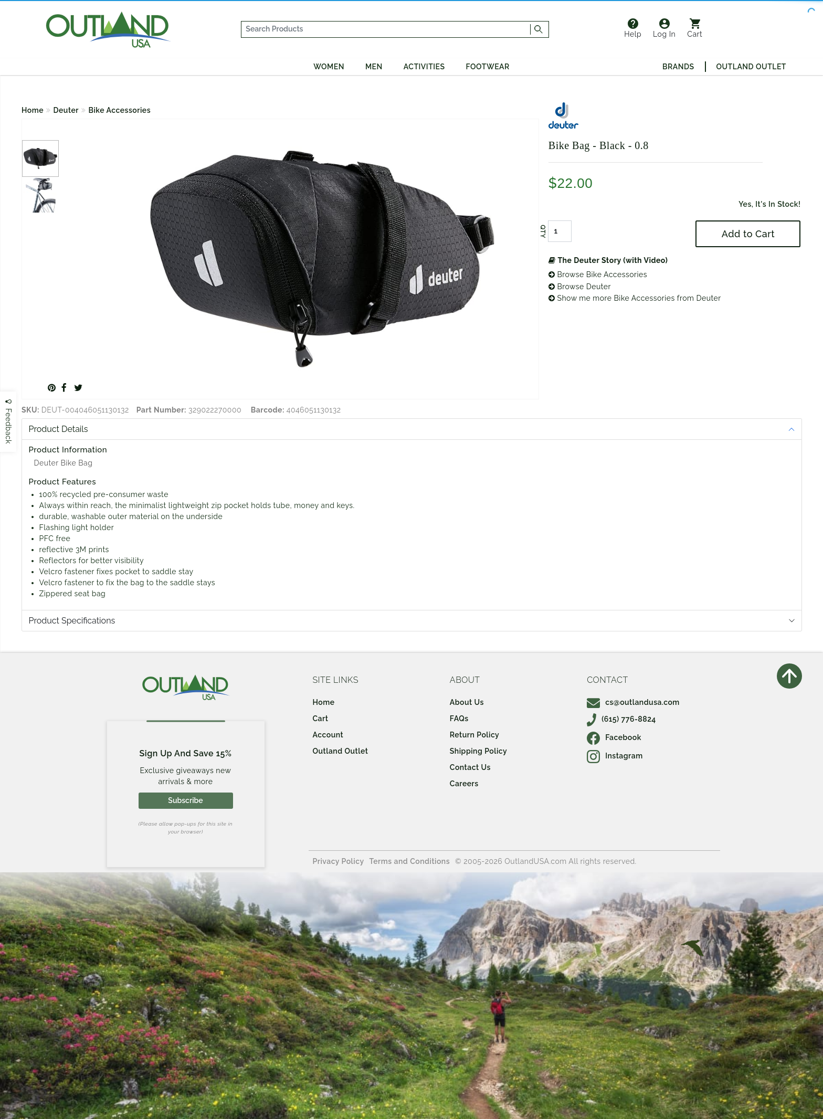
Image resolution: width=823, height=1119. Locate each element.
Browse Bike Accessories (597, 274)
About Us (467, 702)
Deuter (66, 110)
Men (374, 66)
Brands (678, 66)
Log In (664, 28)
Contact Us (470, 767)
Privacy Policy (338, 861)
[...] (386, 29)
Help (632, 28)
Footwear (488, 66)
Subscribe (185, 800)
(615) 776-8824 (621, 719)
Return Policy (474, 735)
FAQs (459, 718)
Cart (694, 28)
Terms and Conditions (410, 861)
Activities (424, 66)
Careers (464, 783)
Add (748, 233)
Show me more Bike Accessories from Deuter (634, 298)
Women (328, 66)
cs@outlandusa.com (633, 702)
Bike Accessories (120, 110)
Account (328, 735)
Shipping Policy (478, 751)
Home (33, 110)
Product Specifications (72, 621)
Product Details (58, 429)
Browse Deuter (579, 286)
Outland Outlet (751, 66)
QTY (542, 231)
